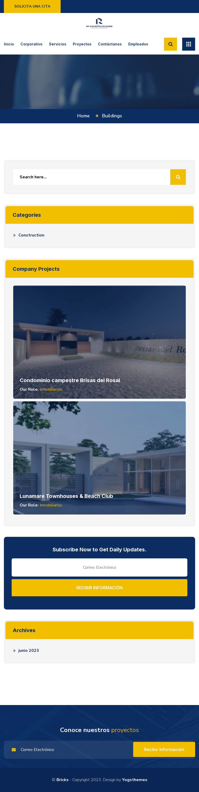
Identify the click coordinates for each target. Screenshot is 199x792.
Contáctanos (110, 44)
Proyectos (82, 44)
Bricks (62, 780)
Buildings (112, 116)
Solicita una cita (32, 6)
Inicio (9, 44)
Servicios (57, 44)
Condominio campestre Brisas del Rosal (70, 380)
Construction (31, 235)
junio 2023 (28, 650)
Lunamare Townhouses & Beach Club (66, 496)
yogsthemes (134, 780)
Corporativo (31, 44)
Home (84, 116)
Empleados (138, 44)
